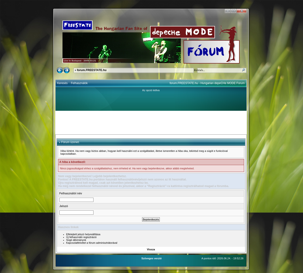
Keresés (62, 83)
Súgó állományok (76, 240)
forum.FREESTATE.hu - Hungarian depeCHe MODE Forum (207, 83)
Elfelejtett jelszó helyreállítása (83, 234)
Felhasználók (79, 83)
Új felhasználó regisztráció (81, 237)
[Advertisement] (151, 122)
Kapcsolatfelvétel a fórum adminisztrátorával (91, 242)
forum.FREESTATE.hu (92, 70)
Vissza (151, 249)
